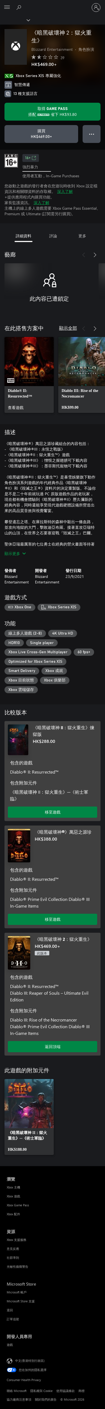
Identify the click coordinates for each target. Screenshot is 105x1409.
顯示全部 (68, 328)
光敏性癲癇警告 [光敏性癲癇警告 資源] (17, 1266)
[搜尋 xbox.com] (19, 7)
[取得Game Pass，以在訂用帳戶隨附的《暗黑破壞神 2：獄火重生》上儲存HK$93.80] (52, 112)
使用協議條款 (65, 1391)
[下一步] (95, 255)
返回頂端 (52, 1046)
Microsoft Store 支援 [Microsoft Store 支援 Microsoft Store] (21, 1301)
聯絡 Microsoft (17, 1391)
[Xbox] (14, 20)
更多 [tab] (82, 235)
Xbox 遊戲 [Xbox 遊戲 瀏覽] (13, 1196)
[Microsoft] (52, 4)
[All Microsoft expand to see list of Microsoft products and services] (7, 7)
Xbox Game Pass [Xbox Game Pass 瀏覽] (18, 1205)
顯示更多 (15, 553)
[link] (29, 375)
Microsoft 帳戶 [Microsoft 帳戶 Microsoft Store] (17, 1292)
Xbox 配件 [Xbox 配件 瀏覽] (13, 1214)
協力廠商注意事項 (19, 1399)
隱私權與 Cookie (41, 1391)
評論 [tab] (53, 235)
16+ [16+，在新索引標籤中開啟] (30, 158)
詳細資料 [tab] (23, 235)
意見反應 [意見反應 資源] (13, 1248)
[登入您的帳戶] (96, 7)
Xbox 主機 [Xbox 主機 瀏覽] (13, 1187)
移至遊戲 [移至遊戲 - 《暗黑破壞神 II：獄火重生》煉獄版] (52, 812)
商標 (81, 1391)
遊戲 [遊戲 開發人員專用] (10, 1344)
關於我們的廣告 (46, 1399)
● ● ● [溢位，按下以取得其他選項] (91, 133)
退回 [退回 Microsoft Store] (10, 1310)
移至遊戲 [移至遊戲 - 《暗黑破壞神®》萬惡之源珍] (52, 919)
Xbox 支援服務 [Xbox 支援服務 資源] (16, 1239)
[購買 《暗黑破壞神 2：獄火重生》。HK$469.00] (41, 134)
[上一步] (83, 255)
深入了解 (65, 191)
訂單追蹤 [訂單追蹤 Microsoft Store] (13, 1319)
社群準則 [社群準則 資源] (13, 1257)
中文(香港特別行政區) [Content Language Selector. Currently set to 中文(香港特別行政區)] (30, 1360)
